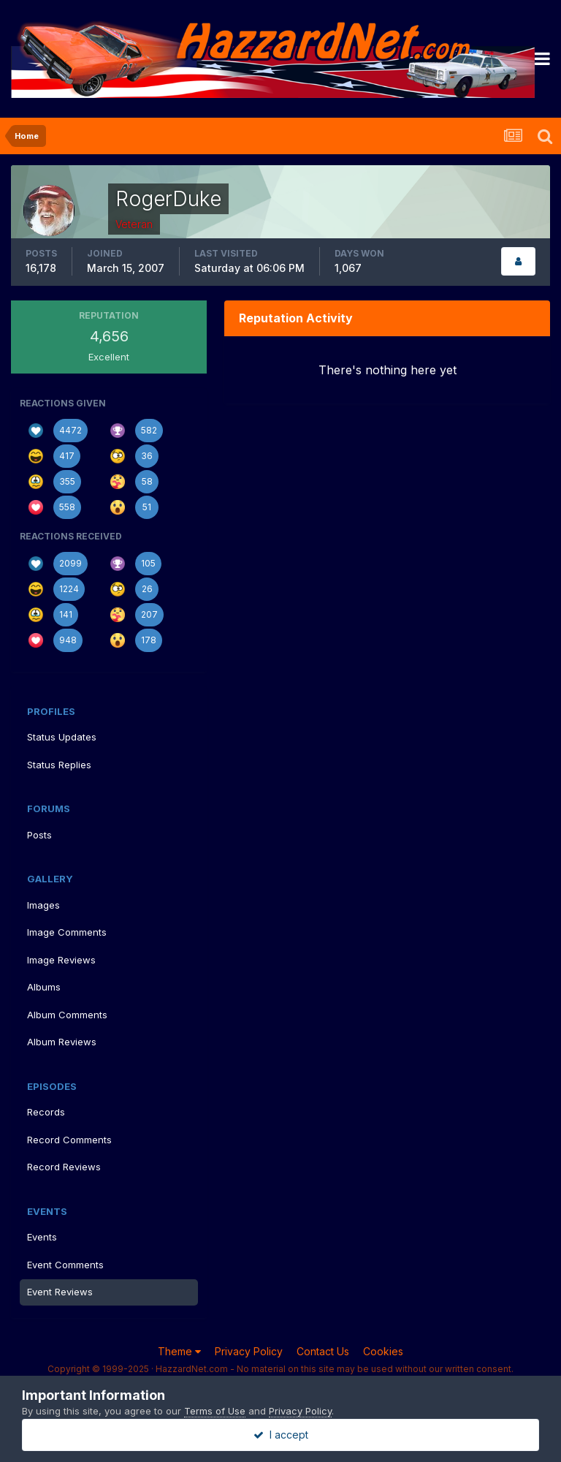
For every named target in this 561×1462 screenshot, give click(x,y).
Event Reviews (60, 1292)
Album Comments (67, 1014)
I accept (280, 1434)
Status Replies (59, 764)
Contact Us (323, 1351)
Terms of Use (214, 1411)
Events (42, 1237)
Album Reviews (61, 1042)
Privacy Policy (249, 1351)
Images (43, 905)
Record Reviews (64, 1167)
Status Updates (61, 737)
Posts (39, 835)
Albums (44, 987)
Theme (179, 1351)
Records (46, 1112)
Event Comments (65, 1264)
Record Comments (69, 1139)
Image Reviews (61, 960)
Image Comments (67, 932)
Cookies (383, 1351)
